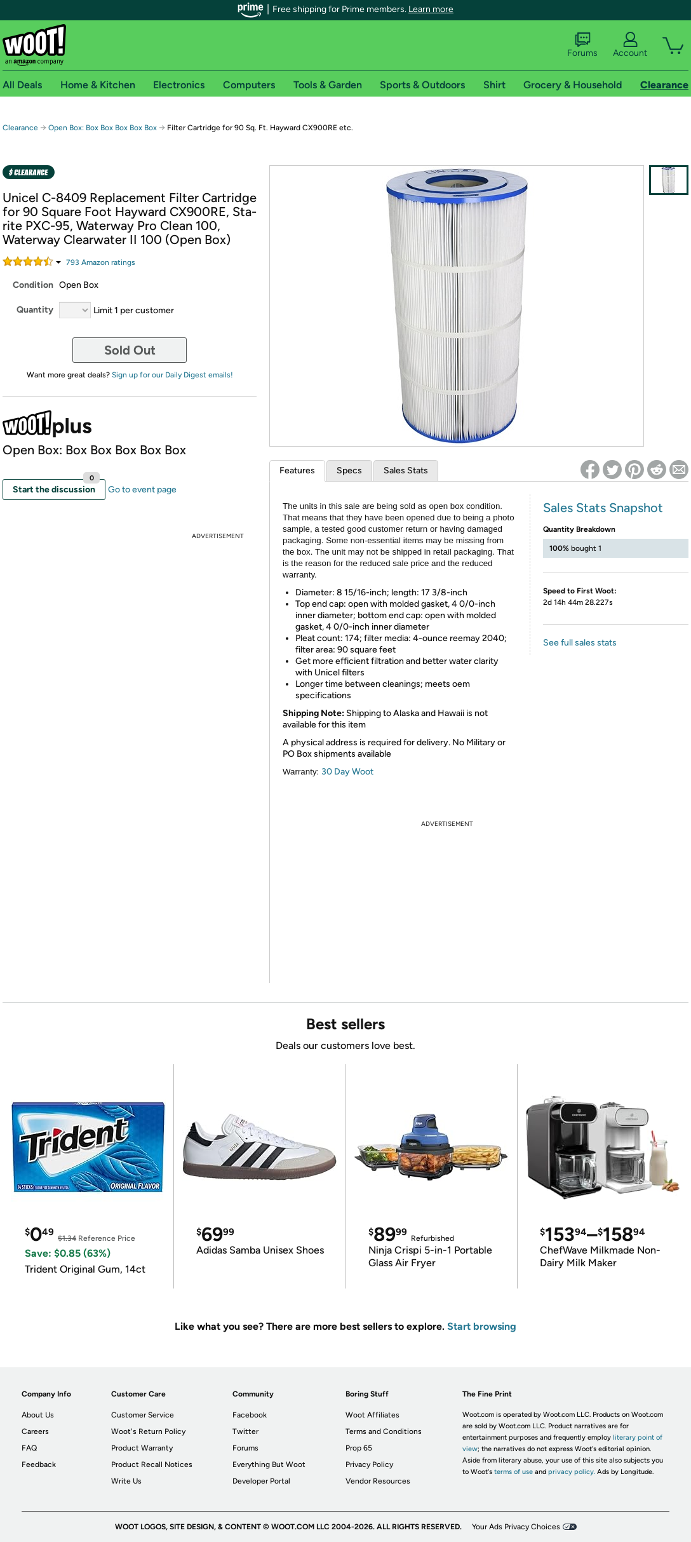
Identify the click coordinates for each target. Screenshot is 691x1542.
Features (297, 470)
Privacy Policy (369, 1464)
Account (630, 45)
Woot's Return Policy (148, 1431)
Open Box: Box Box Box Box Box (102, 127)
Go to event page (142, 489)
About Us (38, 1414)
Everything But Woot (268, 1464)
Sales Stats (406, 470)
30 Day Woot (347, 771)
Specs (349, 470)
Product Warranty (142, 1448)
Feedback (39, 1464)
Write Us (126, 1481)
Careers (35, 1431)
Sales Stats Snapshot (603, 507)
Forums (582, 45)
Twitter (245, 1431)
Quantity (35, 309)
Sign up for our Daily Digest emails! (172, 374)
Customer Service (142, 1414)
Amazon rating (100, 262)
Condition (33, 285)
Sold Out (130, 350)
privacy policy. (571, 1472)
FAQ (29, 1448)
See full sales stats (580, 642)
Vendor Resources (378, 1481)
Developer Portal (261, 1481)
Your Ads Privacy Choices (516, 1526)
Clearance (20, 127)
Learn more (430, 9)
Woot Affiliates (372, 1414)
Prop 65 (359, 1448)
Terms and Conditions (384, 1431)
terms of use (513, 1472)
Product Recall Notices (151, 1464)
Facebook (249, 1414)
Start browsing (481, 1326)
